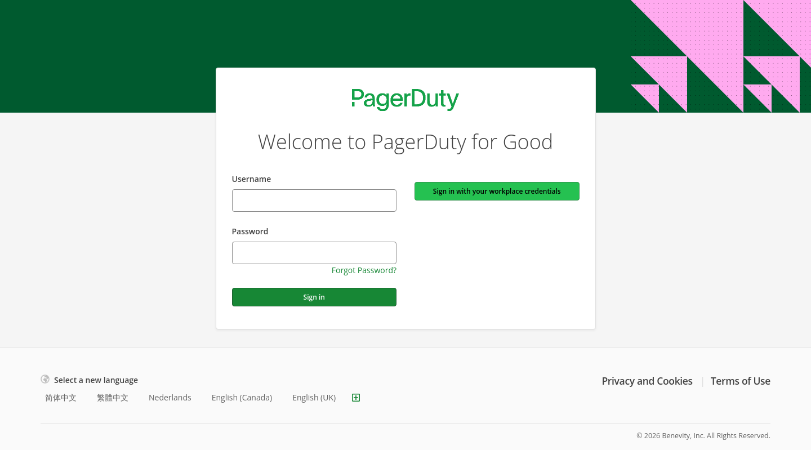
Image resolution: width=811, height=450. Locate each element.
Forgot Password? (364, 270)
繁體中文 (112, 397)
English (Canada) (242, 397)
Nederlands (170, 397)
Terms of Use (740, 380)
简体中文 (61, 397)
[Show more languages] (355, 397)
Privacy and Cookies (646, 380)
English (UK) (314, 397)
